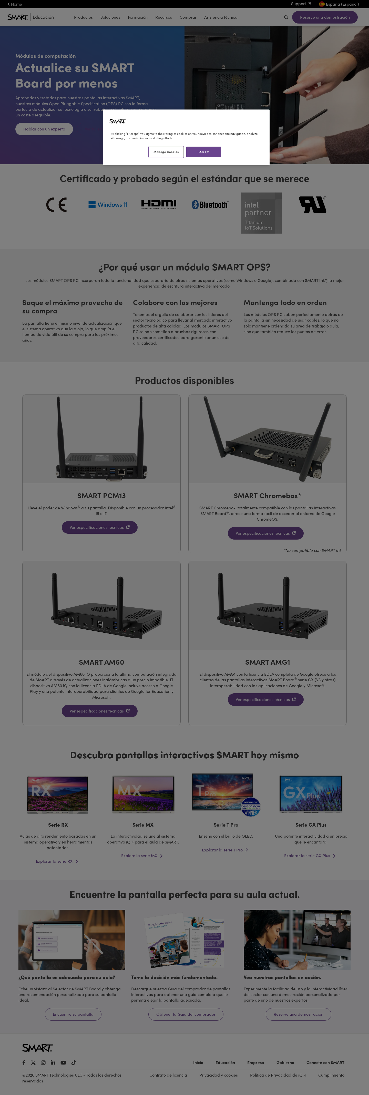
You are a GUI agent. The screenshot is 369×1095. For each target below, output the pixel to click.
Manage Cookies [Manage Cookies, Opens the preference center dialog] (166, 152)
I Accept (204, 152)
